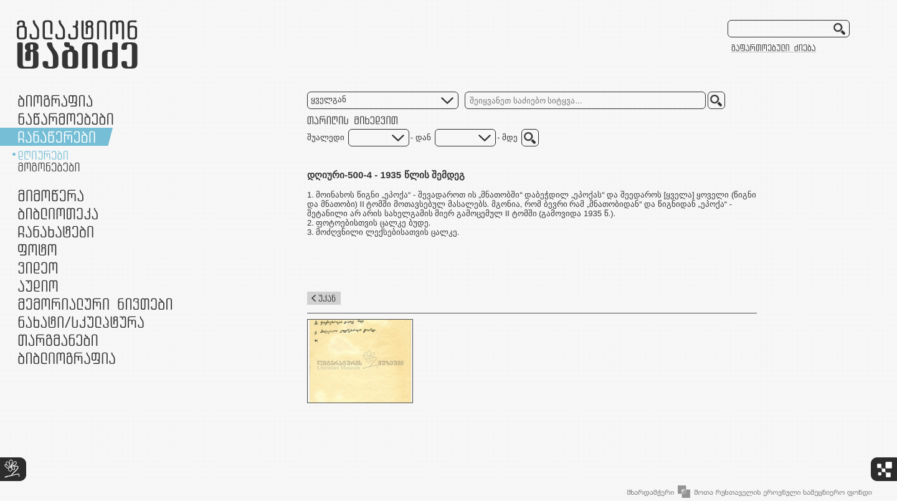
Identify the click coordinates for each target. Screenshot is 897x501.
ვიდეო (37, 268)
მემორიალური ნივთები (95, 304)
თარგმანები (58, 340)
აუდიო (38, 286)
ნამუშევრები (81, 322)
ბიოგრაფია (55, 101)
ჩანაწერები (56, 137)
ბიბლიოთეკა (58, 213)
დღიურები (43, 155)
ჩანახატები (55, 231)
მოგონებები (49, 167)
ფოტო (37, 250)
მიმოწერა (50, 195)
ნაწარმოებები (65, 119)
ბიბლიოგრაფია (66, 358)
